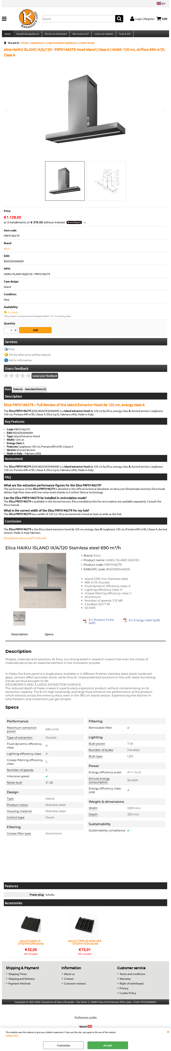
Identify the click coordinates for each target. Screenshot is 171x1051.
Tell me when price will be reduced (29, 356)
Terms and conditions (132, 975)
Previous (6, 111)
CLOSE (168, 1031)
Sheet (8, 390)
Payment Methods (19, 985)
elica (7, 250)
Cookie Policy (12, 1035)
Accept (107, 1045)
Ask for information (20, 361)
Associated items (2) (35, 390)
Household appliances (27, 34)
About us (69, 975)
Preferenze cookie (86, 1019)
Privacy (124, 989)
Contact (69, 980)
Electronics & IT (80, 34)
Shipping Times (17, 975)
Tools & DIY (124, 34)
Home (8, 34)
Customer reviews (75, 985)
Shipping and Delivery (21, 980)
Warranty (125, 980)
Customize (63, 1045)
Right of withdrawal (131, 985)
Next (164, 111)
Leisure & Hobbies (103, 34)
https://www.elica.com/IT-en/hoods (25, 539)
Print (12, 350)
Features (18, 390)
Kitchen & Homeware (55, 34)
